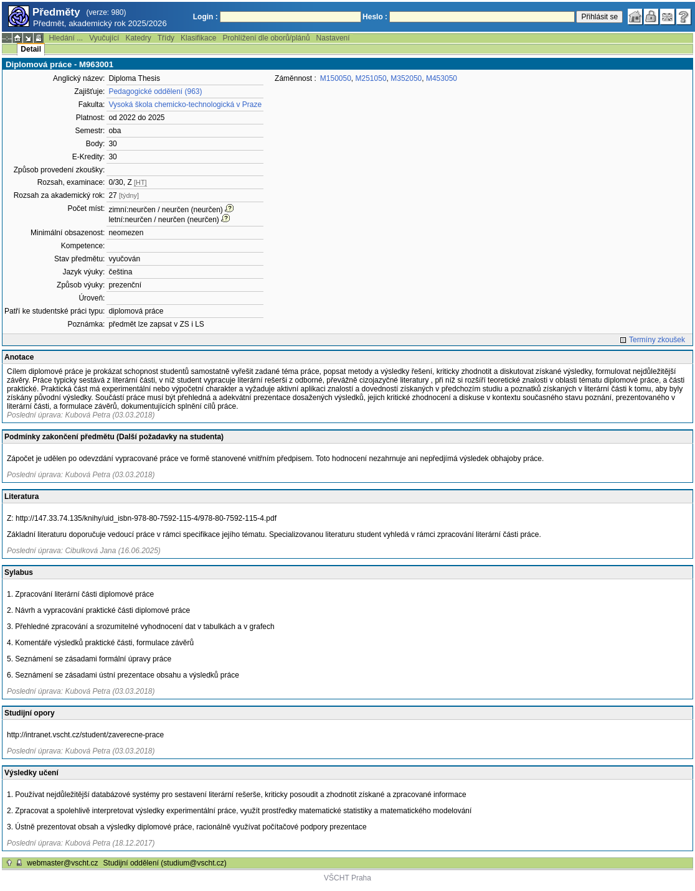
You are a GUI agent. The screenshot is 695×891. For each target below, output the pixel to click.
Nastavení (333, 38)
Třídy (166, 38)
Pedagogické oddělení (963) (155, 91)
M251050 (371, 78)
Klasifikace (198, 38)
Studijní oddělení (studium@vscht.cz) (165, 863)
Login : (205, 16)
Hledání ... (66, 38)
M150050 (335, 78)
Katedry (138, 38)
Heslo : (374, 16)
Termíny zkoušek (657, 339)
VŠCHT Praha (347, 878)
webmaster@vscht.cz (62, 863)
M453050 (441, 78)
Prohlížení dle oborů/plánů (266, 38)
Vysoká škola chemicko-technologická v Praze (185, 104)
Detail (31, 49)
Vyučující (104, 38)
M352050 (406, 78)
